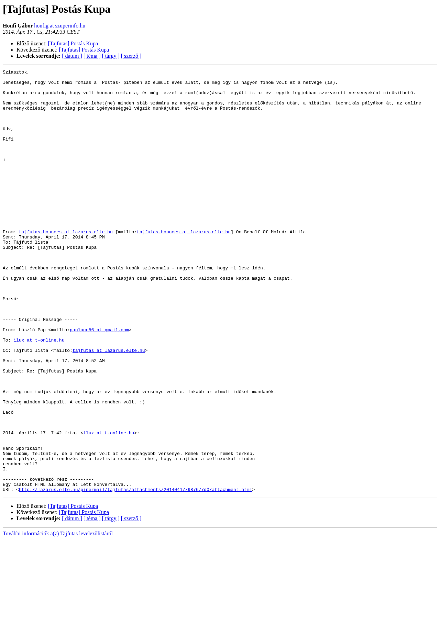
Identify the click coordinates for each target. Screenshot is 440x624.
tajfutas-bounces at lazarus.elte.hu (66, 264)
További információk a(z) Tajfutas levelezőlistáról (58, 618)
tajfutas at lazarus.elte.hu (109, 407)
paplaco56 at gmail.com (99, 382)
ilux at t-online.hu (38, 394)
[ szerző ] (131, 56)
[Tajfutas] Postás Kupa (73, 43)
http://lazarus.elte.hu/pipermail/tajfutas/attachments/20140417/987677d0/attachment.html (135, 574)
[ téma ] (92, 56)
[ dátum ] (72, 56)
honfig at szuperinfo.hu (59, 26)
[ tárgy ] (111, 56)
